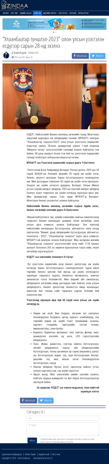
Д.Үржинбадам (19, 53)
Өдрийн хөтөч (49, 13)
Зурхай (72, 13)
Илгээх (32, 440)
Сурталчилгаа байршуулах (12, 454)
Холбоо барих (30, 454)
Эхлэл (5, 13)
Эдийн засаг (26, 13)
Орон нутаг (83, 13)
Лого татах (56, 454)
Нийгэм (37, 13)
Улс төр (14, 13)
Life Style (62, 13)
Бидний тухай (44, 454)
